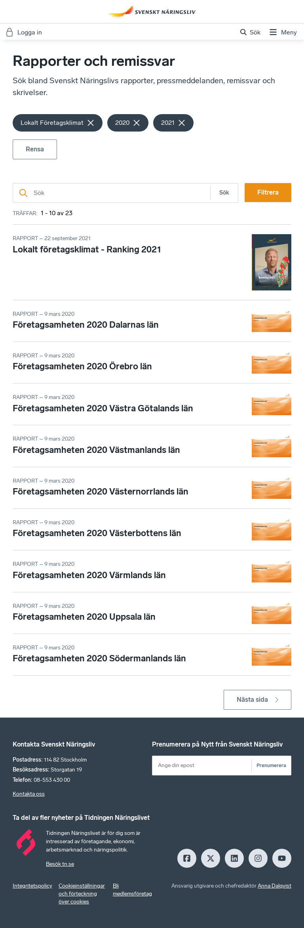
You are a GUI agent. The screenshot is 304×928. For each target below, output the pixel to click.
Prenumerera (271, 765)
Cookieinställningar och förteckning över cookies (82, 893)
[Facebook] (186, 858)
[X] (210, 858)
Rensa (35, 149)
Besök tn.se (60, 864)
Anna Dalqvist (274, 885)
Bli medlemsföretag (132, 889)
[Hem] (152, 11)
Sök (224, 192)
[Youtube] (281, 858)
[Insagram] (258, 858)
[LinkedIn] (234, 858)
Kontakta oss (29, 794)
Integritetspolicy (32, 885)
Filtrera (268, 192)
